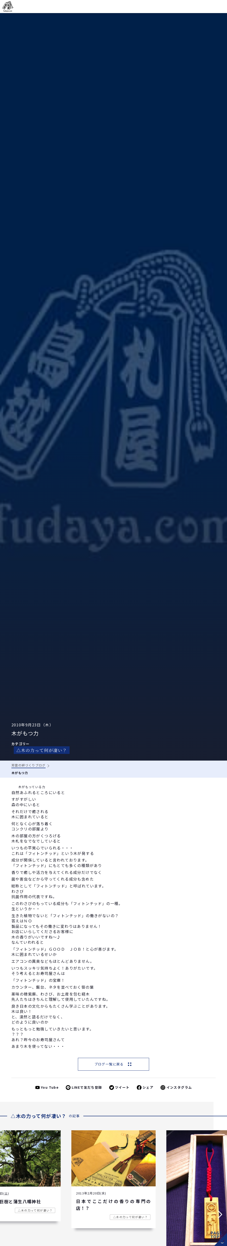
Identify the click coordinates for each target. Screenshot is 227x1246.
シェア (147, 1087)
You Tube (50, 1087)
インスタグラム (179, 1087)
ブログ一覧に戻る (109, 1064)
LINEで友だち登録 (87, 1087)
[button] (7, 1214)
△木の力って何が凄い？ (41, 750)
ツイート (122, 1087)
